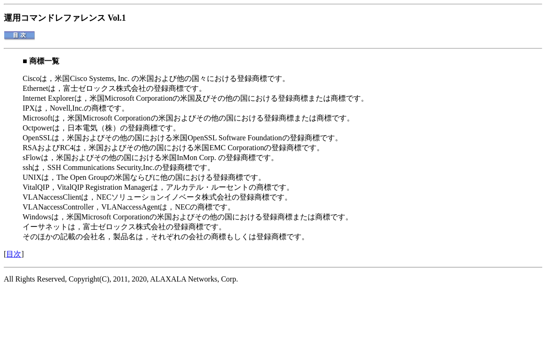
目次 (13, 254)
